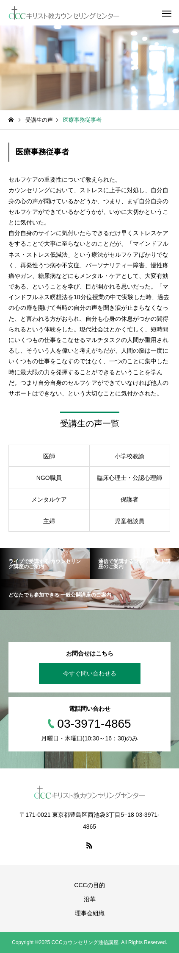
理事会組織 (90, 913)
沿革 (90, 899)
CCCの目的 (89, 885)
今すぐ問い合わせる (89, 673)
